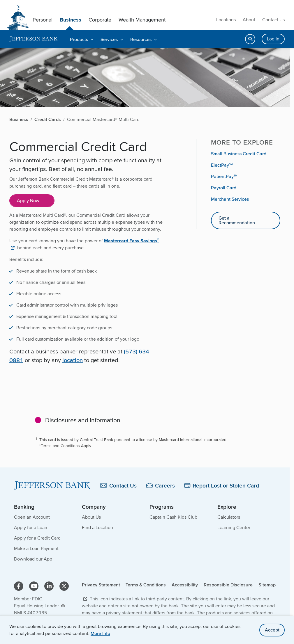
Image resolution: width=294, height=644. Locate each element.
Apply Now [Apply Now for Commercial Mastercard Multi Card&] (28, 200)
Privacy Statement (101, 584)
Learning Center (233, 527)
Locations (226, 19)
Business (70, 19)
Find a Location (97, 527)
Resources (141, 39)
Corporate (100, 19)
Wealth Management (142, 19)
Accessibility (185, 584)
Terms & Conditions (146, 584)
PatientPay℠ (224, 176)
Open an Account (32, 517)
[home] (33, 39)
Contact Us (273, 19)
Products (79, 39)
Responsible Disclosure (228, 584)
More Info (100, 633)
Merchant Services (230, 199)
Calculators (228, 517)
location (72, 360)
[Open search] (250, 39)
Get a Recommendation (237, 220)
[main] (145, 314)
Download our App (33, 559)
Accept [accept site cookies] (272, 630)
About (249, 19)
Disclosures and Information (82, 420)
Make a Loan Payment (36, 548)
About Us (91, 517)
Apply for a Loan (30, 527)
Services (109, 39)
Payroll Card (223, 187)
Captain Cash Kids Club (173, 517)
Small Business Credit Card (238, 153)
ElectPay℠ (222, 165)
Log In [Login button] (273, 38)
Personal (42, 19)
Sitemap (267, 584)
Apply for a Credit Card (37, 538)
